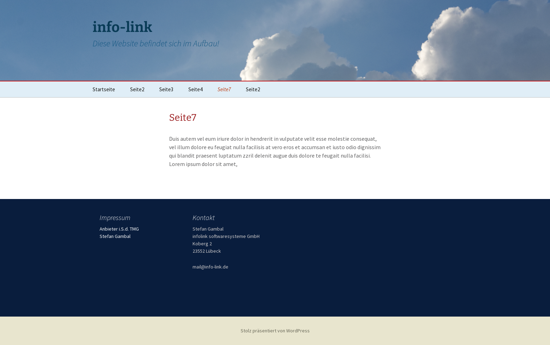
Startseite (104, 89)
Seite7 (224, 89)
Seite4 (195, 89)
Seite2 (137, 89)
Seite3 (166, 89)
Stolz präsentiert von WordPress (275, 330)
